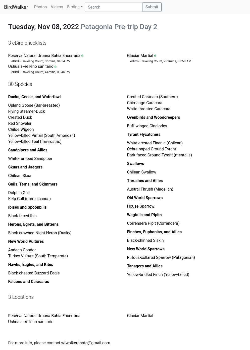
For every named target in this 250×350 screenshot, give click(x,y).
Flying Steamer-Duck (26, 111)
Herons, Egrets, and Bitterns (33, 224)
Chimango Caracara (145, 102)
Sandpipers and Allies (27, 150)
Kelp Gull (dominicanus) (29, 198)
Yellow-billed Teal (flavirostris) (35, 141)
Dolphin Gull (19, 192)
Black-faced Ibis (22, 215)
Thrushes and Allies (145, 180)
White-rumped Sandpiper (30, 158)
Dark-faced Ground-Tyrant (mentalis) (159, 155)
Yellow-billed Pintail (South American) (41, 135)
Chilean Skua (19, 175)
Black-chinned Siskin (145, 240)
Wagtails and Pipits (144, 214)
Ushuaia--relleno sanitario (31, 66)
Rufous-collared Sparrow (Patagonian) (161, 257)
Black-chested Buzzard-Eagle (34, 273)
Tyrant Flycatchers (144, 134)
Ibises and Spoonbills (27, 207)
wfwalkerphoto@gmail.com (85, 342)
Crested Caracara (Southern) (152, 96)
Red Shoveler (20, 123)
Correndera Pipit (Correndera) (153, 223)
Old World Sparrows (145, 197)
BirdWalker (16, 7)
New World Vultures (26, 241)
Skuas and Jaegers (25, 167)
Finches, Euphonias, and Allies (154, 231)
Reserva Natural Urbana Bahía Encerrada (44, 55)
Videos (57, 7)
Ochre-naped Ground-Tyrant (151, 149)
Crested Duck (20, 117)
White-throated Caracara (149, 108)
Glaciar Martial (140, 55)
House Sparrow (141, 206)
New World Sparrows (146, 249)
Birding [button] (73, 7)
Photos (40, 7)
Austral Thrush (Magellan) (150, 189)
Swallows (135, 163)
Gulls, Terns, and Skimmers (33, 184)
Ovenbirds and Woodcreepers (153, 117)
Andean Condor (22, 250)
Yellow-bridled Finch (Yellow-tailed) (158, 274)
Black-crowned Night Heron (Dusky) (40, 232)
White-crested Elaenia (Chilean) (155, 143)
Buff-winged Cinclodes (147, 126)
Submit (151, 7)
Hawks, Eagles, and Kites (30, 264)
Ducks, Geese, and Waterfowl (34, 96)
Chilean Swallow (141, 172)
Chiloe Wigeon (21, 129)
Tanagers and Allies (145, 266)
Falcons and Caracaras (28, 281)
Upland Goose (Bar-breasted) (34, 105)
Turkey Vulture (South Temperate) (38, 256)
